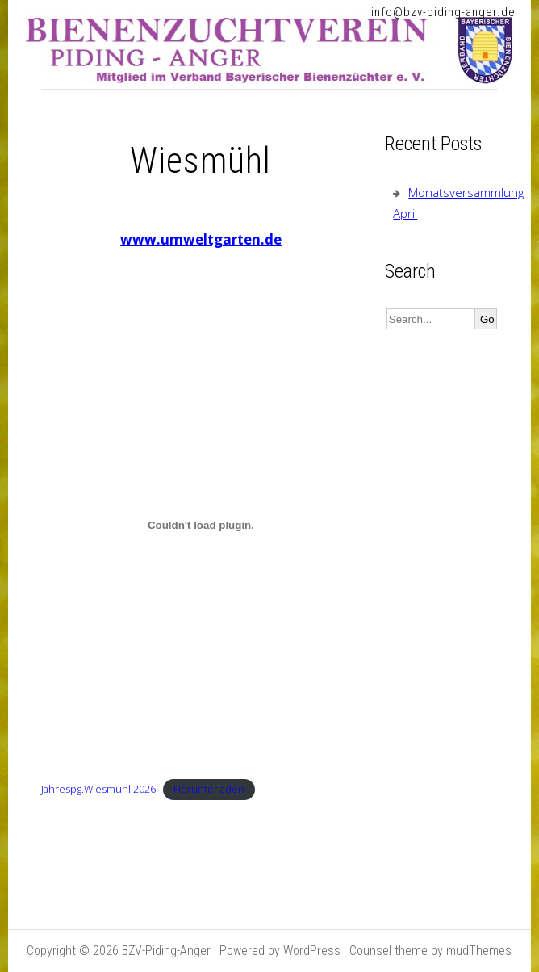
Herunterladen (208, 788)
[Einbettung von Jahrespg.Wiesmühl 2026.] (201, 525)
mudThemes (479, 950)
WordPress (312, 950)
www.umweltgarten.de (201, 239)
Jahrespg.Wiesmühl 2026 (98, 788)
